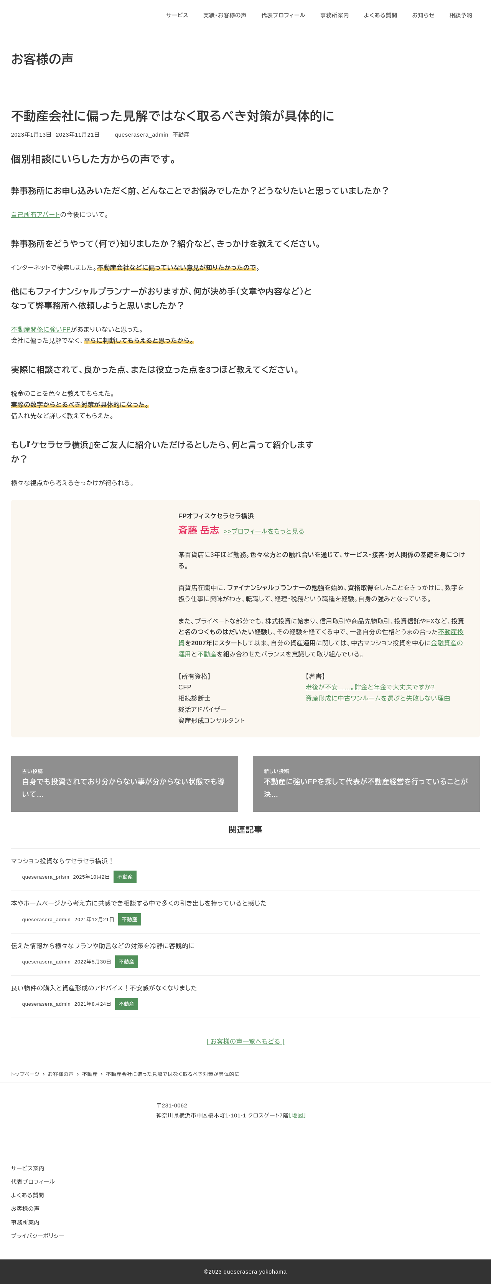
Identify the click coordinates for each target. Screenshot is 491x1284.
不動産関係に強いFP (41, 329)
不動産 (181, 135)
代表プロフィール (33, 1182)
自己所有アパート (35, 215)
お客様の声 (25, 1209)
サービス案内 (28, 1168)
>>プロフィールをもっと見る (264, 531)
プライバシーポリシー (37, 1236)
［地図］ (297, 1115)
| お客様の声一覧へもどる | (246, 1041)
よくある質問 (27, 1195)
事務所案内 (25, 1223)
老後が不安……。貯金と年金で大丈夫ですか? (370, 687)
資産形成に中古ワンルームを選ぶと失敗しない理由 (378, 698)
